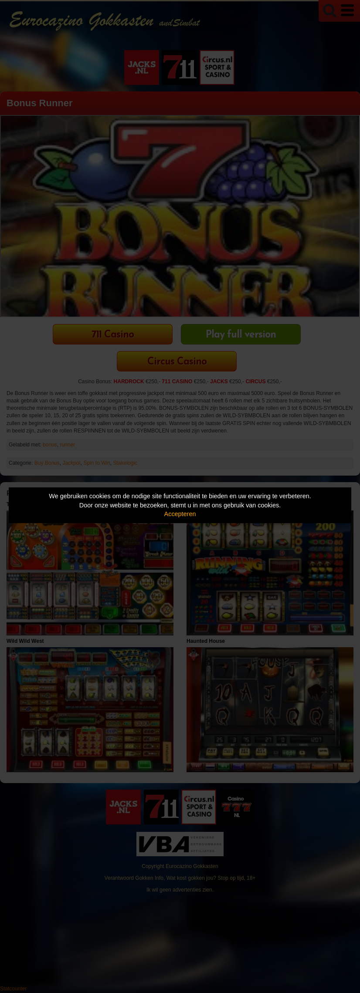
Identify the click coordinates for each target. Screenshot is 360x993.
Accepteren (180, 513)
